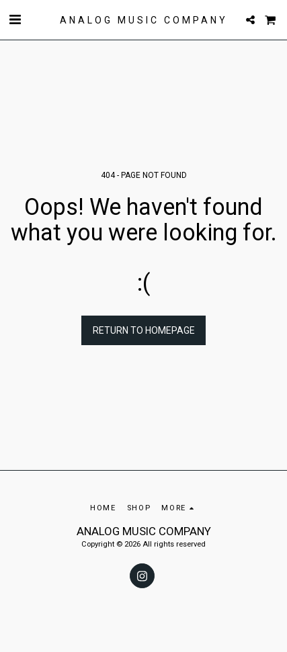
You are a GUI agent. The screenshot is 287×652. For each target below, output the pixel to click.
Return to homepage (144, 330)
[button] (14, 19)
